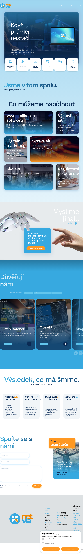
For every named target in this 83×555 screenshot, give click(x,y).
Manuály (76, 513)
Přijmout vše (70, 549)
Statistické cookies (47, 541)
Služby (61, 6)
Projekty (70, 6)
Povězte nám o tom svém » (36, 248)
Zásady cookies (68, 536)
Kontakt (79, 6)
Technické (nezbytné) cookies (50, 539)
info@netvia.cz (62, 474)
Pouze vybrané (51, 549)
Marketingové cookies (48, 543)
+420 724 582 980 (64, 472)
